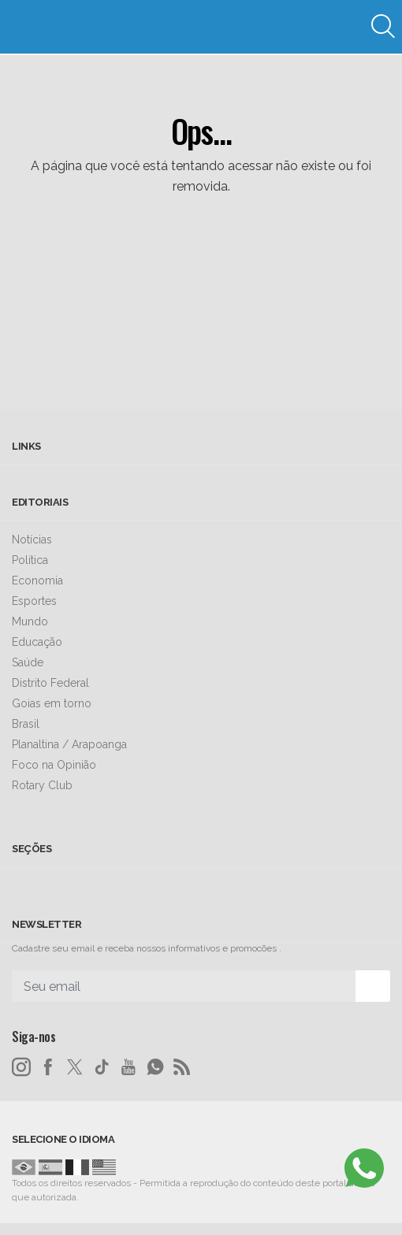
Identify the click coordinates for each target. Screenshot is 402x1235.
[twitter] (74, 1067)
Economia (37, 580)
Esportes (34, 601)
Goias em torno (51, 703)
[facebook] (48, 1067)
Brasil (25, 724)
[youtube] (128, 1067)
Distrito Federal (50, 683)
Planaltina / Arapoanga (69, 744)
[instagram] (21, 1067)
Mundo (30, 621)
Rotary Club (42, 785)
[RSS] (182, 1067)
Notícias (32, 539)
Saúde (27, 662)
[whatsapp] (155, 1067)
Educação (37, 642)
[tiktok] (101, 1067)
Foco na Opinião (54, 764)
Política (30, 560)
